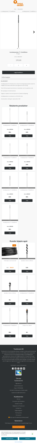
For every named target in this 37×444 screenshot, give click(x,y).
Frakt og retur (18, 412)
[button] (17, 48)
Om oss (18, 399)
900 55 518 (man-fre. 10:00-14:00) (19, 390)
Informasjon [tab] (6, 77)
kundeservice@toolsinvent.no (18, 392)
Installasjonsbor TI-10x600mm (10, 222)
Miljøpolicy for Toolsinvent (18, 405)
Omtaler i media (18, 403)
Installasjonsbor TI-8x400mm (27, 157)
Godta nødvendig (9, 438)
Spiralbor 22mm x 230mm (27, 260)
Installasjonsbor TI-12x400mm (10, 190)
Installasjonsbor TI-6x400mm (10, 157)
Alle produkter (20, 9)
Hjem (15, 9)
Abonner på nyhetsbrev (18, 427)
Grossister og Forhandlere (18, 401)
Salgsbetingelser (18, 410)
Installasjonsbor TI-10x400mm (27, 125)
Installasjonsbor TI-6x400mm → (29, 11)
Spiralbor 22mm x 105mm (10, 293)
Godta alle (27, 438)
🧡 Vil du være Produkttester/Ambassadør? (18, 417)
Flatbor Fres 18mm (27, 325)
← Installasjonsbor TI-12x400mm (7, 11)
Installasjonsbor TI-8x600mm (27, 190)
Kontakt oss (18, 408)
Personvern (18, 415)
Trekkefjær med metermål (10, 260)
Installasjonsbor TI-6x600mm (10, 125)
